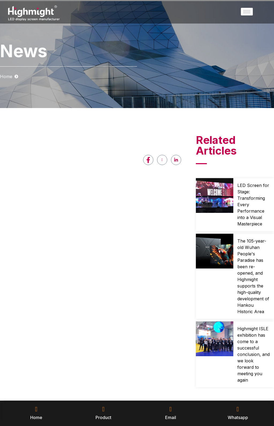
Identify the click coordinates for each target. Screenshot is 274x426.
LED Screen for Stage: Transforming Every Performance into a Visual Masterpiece (253, 205)
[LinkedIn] (176, 160)
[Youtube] (162, 160)
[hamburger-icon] (247, 12)
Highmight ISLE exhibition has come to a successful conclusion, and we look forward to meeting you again (253, 354)
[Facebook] (148, 160)
